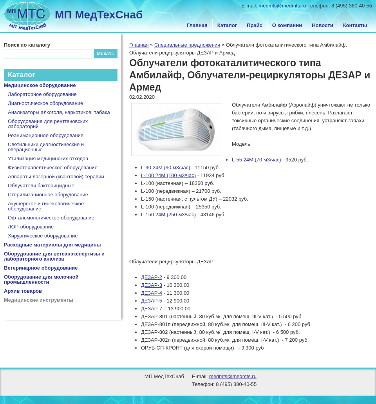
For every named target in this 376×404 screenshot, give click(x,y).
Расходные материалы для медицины (52, 245)
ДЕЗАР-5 (151, 301)
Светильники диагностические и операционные (46, 146)
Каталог (227, 25)
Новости (322, 25)
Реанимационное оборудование (45, 135)
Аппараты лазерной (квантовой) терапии (56, 176)
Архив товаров (23, 291)
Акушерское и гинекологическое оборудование (46, 206)
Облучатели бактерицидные (41, 185)
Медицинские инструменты (38, 300)
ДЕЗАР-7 (151, 309)
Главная (197, 25)
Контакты (355, 25)
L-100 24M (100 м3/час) (168, 175)
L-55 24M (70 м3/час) (256, 160)
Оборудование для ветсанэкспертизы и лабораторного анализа (54, 256)
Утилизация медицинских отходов (48, 158)
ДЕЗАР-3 (151, 285)
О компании (287, 25)
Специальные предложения (187, 45)
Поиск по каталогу (27, 45)
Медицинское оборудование (40, 85)
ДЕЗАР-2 (151, 277)
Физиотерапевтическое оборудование (53, 167)
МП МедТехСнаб (99, 15)
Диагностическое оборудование (45, 103)
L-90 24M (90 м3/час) (165, 167)
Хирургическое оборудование (43, 236)
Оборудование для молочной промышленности (41, 279)
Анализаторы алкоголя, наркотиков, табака (59, 112)
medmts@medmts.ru (282, 6)
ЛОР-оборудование (31, 227)
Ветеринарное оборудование (41, 268)
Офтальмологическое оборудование (51, 218)
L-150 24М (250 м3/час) (168, 214)
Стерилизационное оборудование (48, 194)
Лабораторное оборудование (42, 94)
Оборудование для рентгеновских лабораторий (48, 123)
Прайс (254, 25)
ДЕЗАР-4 (151, 293)
